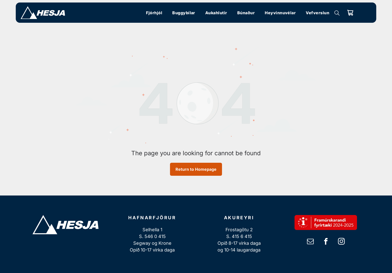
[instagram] (341, 242)
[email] (310, 242)
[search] (337, 13)
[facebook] (325, 242)
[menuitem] (154, 12)
